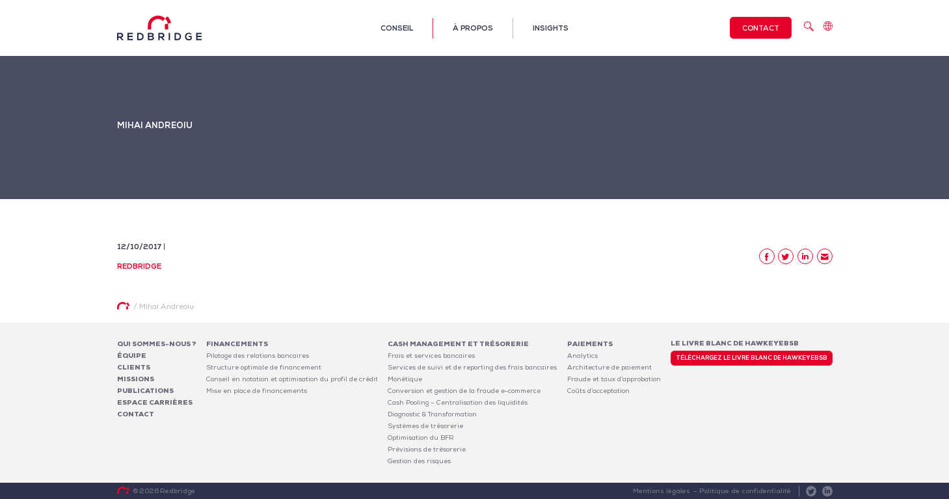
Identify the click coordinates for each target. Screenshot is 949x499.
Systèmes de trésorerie (425, 426)
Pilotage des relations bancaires (257, 355)
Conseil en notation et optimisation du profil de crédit (292, 379)
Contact (760, 28)
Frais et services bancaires (431, 355)
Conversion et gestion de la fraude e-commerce (464, 390)
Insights (550, 28)
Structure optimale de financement (263, 367)
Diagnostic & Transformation (432, 414)
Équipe (131, 355)
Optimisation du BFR (421, 437)
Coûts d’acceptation (598, 390)
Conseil (397, 28)
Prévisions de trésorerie (427, 449)
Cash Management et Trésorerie (458, 344)
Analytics (582, 355)
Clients (133, 367)
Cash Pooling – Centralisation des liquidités (458, 402)
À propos (473, 28)
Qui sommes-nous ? (156, 344)
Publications (145, 390)
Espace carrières (155, 402)
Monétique (405, 379)
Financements (237, 344)
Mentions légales (663, 491)
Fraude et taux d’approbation (614, 379)
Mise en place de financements (256, 390)
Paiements (590, 344)
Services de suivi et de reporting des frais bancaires (472, 367)
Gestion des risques (419, 461)
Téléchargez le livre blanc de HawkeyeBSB (751, 358)
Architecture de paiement (609, 367)
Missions (135, 379)
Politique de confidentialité (746, 491)
